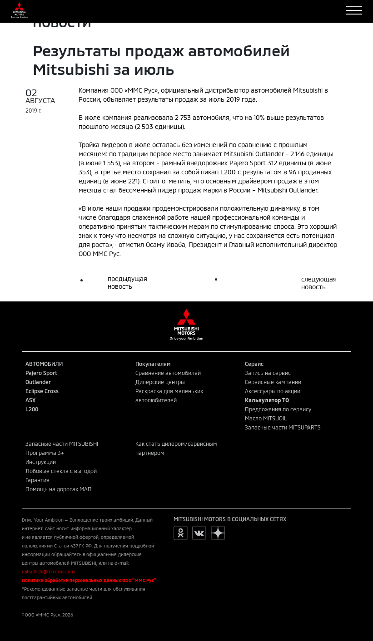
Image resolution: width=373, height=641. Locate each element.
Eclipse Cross (42, 391)
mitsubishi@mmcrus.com (48, 571)
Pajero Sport (41, 373)
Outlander (38, 382)
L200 (31, 409)
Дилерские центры (160, 382)
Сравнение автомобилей (168, 373)
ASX (30, 400)
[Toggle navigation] (354, 10)
